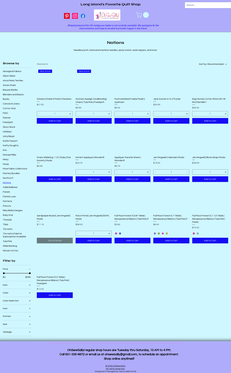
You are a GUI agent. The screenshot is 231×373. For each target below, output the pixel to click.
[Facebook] (83, 16)
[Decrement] (39, 113)
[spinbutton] (55, 113)
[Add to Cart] (55, 121)
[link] (143, 15)
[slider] (4, 273)
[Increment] (70, 113)
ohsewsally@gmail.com (121, 354)
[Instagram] (75, 16)
